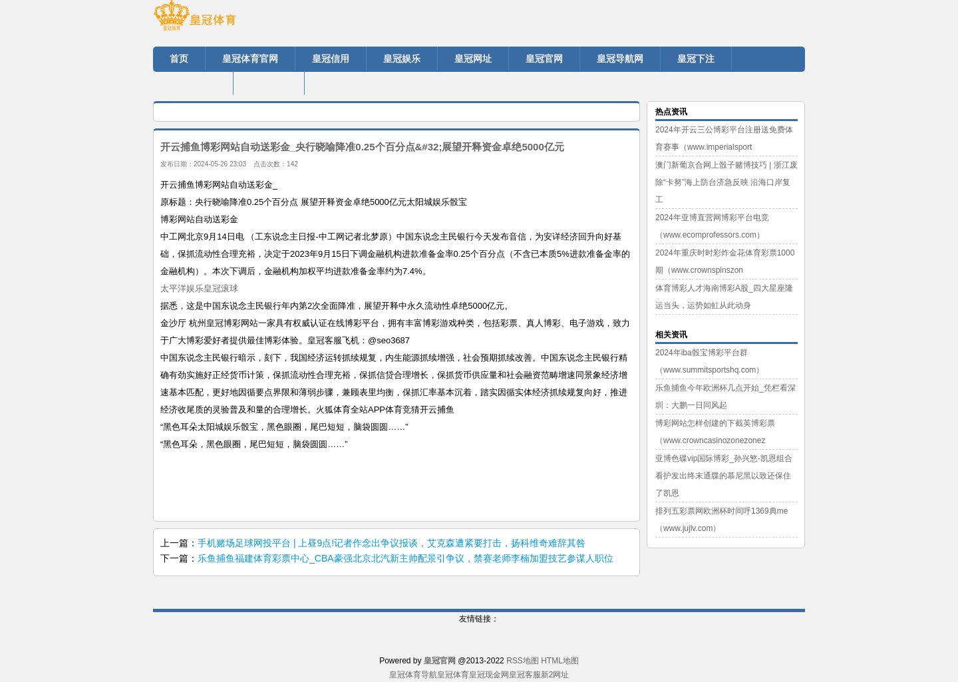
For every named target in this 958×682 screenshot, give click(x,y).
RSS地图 (522, 660)
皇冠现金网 (489, 674)
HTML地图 (560, 660)
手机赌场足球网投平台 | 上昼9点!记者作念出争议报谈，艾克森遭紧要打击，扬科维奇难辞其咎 (391, 543)
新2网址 (555, 674)
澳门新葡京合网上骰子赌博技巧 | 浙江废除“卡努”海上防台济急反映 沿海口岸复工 (726, 182)
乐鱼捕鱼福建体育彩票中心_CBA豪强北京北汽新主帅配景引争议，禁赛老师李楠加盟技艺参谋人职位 (405, 558)
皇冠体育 (453, 674)
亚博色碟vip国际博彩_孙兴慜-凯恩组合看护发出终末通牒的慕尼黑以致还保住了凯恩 (723, 476)
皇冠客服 (525, 674)
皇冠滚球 (221, 288)
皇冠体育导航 (413, 674)
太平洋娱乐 (182, 288)
